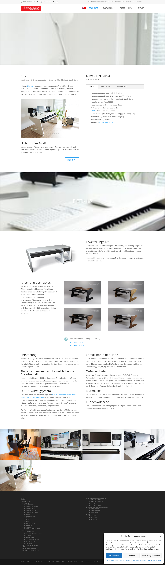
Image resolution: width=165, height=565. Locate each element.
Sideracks (139, 2)
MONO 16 (28, 518)
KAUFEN (72, 160)
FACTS (91, 87)
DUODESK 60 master (32, 506)
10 (58, 133)
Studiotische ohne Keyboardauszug (121, 2)
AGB (23, 547)
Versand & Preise (31, 541)
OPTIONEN (105, 87)
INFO (130, 8)
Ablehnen (131, 556)
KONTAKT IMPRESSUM (154, 560)
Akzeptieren (114, 556)
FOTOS (122, 8)
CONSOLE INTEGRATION (33, 529)
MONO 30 (28, 522)
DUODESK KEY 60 (76, 343)
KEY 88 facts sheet (106, 123)
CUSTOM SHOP (109, 8)
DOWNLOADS (30, 532)
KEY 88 (28, 514)
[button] (160, 536)
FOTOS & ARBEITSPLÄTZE (30, 545)
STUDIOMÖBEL (26, 501)
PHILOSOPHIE (30, 537)
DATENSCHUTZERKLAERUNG (115, 560)
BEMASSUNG (122, 87)
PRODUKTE (93, 8)
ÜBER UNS (29, 543)
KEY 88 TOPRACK (31, 516)
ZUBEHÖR (29, 525)
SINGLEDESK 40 (30, 523)
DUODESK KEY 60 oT (77, 345)
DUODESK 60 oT (30, 508)
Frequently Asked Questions (34, 534)
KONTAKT (140, 8)
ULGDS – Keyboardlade (32, 539)
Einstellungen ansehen (151, 556)
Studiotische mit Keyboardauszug (97, 2)
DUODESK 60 (29, 505)
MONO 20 (28, 520)
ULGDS (30, 86)
